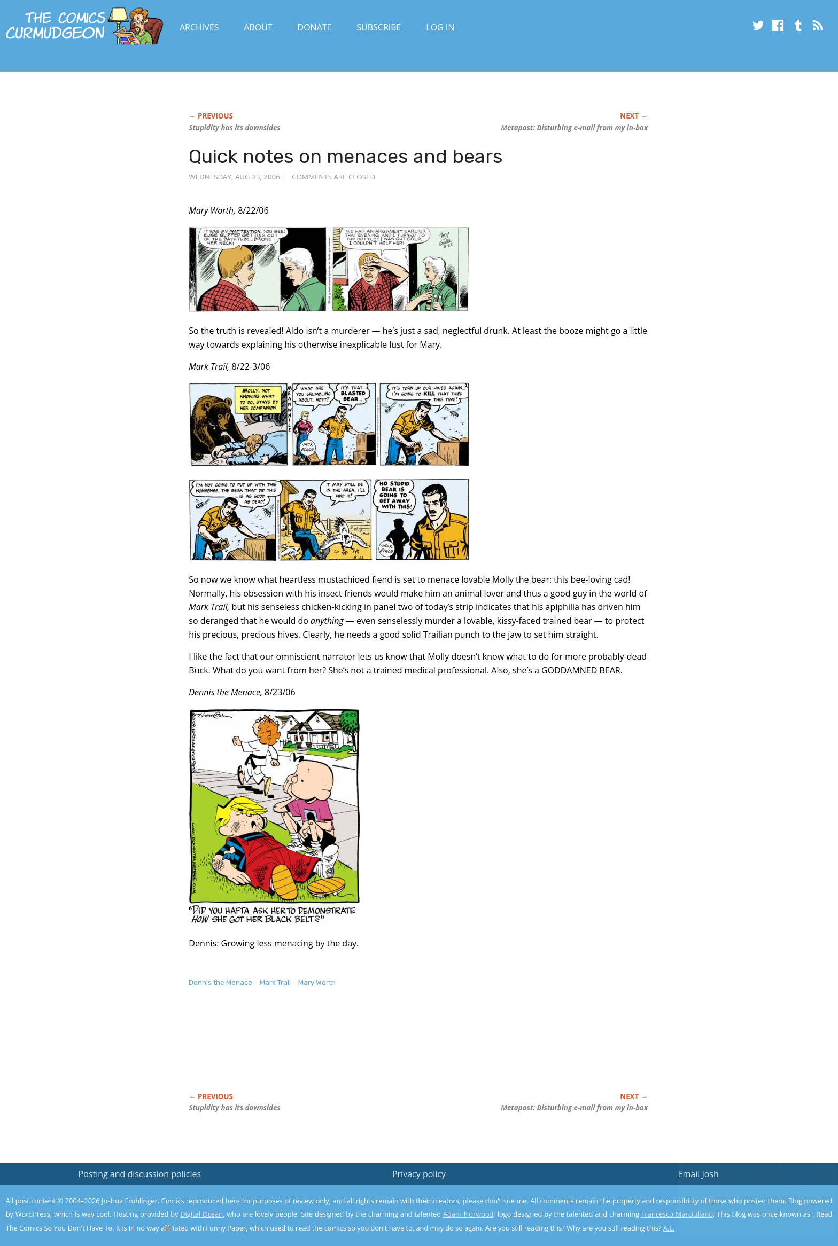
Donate (315, 27)
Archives (199, 27)
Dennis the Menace (220, 982)
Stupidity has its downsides (234, 127)
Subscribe (378, 27)
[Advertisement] (383, 1051)
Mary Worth (317, 982)
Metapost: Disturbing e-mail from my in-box (574, 127)
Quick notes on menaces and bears (346, 156)
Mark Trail (275, 982)
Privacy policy (419, 1174)
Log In (440, 27)
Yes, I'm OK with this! (747, 1206)
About (258, 27)
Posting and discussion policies (140, 1174)
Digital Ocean (201, 1214)
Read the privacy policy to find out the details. (743, 1179)
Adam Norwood (468, 1214)
